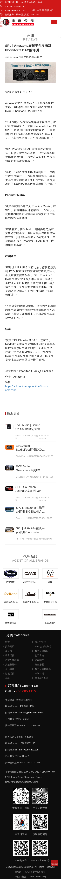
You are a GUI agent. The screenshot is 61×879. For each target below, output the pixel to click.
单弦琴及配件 (40, 678)
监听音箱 (38, 655)
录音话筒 (8, 655)
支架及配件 (10, 664)
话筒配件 (38, 660)
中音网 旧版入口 (45, 10)
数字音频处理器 (41, 669)
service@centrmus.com (31, 712)
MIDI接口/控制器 (42, 646)
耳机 (6, 678)
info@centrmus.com (29, 749)
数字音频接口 (40, 651)
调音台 (7, 651)
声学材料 (38, 673)
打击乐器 (38, 664)
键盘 (6, 642)
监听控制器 (39, 642)
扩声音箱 (8, 646)
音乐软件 (8, 669)
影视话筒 (8, 673)
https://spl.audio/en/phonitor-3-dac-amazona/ (26, 388)
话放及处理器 (11, 660)
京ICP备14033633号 (35, 871)
